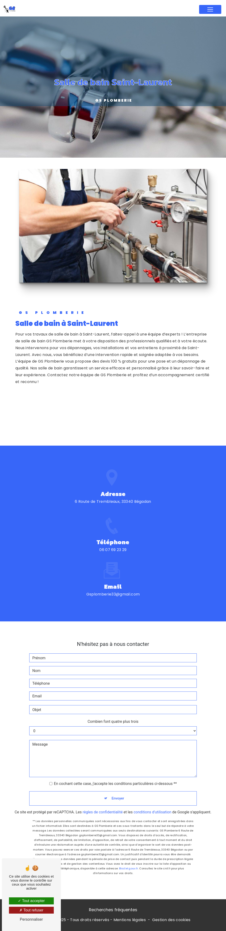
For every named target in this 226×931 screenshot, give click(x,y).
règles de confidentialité (103, 807)
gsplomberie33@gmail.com (113, 589)
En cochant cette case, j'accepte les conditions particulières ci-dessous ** (115, 778)
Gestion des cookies (171, 920)
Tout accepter (31, 901)
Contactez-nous (58, 423)
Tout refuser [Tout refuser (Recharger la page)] (31, 910)
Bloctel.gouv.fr (128, 863)
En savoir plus (57, 405)
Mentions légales (129, 920)
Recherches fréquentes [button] (113, 910)
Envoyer (118, 793)
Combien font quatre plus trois (113, 716)
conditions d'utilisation (152, 807)
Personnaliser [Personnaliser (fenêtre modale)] (31, 919)
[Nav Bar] (210, 9)
